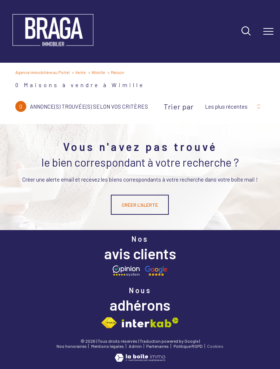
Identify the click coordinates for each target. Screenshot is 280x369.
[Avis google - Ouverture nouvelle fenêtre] (156, 270)
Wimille (98, 72)
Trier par (179, 106)
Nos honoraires (72, 346)
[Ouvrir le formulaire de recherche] (246, 31)
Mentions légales (107, 346)
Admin (135, 346)
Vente (80, 72)
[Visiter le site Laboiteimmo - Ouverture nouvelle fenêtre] (140, 360)
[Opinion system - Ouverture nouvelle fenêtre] (126, 270)
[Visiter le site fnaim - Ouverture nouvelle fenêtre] (109, 322)
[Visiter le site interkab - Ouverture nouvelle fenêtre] (150, 322)
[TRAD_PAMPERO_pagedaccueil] (53, 49)
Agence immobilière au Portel (42, 72)
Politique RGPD (188, 346)
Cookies (215, 346)
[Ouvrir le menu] (268, 31)
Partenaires (157, 346)
